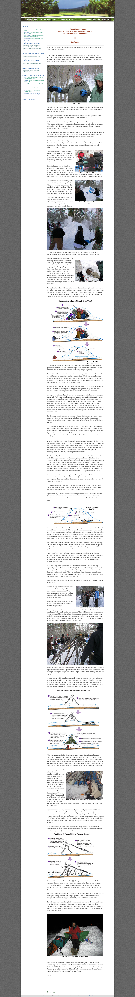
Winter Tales (26, 32)
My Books (64, 19)
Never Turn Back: (27, 35)
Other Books (26, 40)
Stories (79, 19)
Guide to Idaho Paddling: (29, 29)
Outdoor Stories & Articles (30, 60)
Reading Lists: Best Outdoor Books (33, 53)
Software (72, 19)
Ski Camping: (27, 38)
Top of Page (51, 992)
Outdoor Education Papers (92, 19)
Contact (106, 19)
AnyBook (26, 90)
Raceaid (25, 86)
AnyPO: (25, 77)
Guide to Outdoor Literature (49, 19)
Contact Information (28, 99)
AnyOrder (26, 80)
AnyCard (26, 83)
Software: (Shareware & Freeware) (33, 75)
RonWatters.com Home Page (31, 94)
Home (36, 19)
